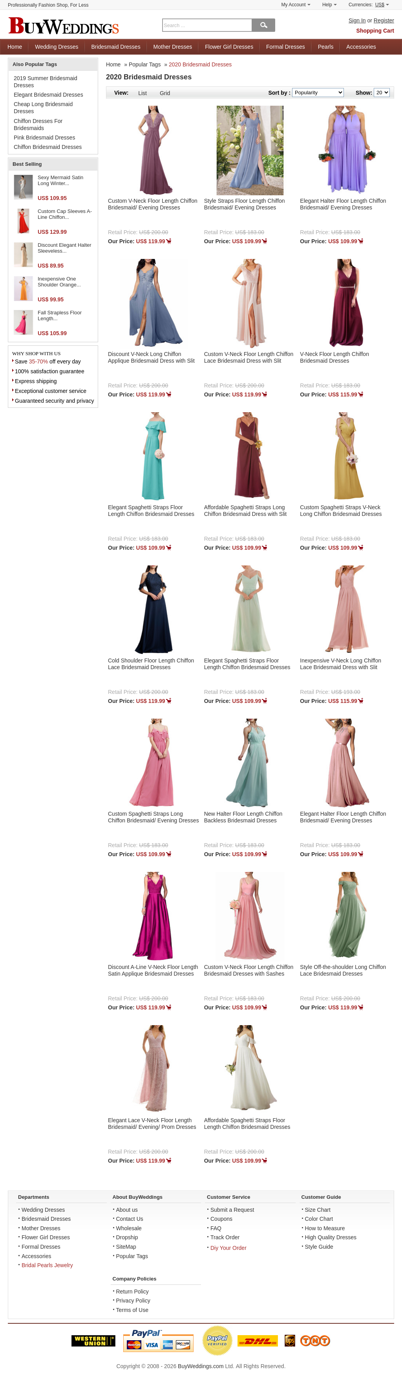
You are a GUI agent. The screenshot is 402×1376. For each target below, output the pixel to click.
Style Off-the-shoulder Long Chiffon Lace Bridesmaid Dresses (343, 970)
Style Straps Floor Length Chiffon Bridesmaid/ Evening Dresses (244, 204)
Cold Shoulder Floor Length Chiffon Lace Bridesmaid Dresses (151, 663)
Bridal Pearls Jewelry (47, 1265)
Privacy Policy (133, 1300)
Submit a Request (232, 1210)
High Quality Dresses (331, 1237)
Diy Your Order (228, 1248)
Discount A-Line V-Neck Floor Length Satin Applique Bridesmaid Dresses (153, 970)
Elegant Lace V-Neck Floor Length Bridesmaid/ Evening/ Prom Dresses (152, 1123)
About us (127, 1210)
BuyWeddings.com (200, 1366)
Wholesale (129, 1228)
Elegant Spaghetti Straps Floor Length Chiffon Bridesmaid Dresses (151, 510)
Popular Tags (145, 64)
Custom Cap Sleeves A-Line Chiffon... (65, 214)
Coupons (221, 1219)
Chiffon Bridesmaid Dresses (48, 147)
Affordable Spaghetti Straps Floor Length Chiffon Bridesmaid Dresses (247, 1123)
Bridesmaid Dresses (115, 47)
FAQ (215, 1228)
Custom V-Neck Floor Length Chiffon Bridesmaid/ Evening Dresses (152, 204)
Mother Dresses (172, 47)
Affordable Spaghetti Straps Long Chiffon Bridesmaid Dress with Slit (245, 510)
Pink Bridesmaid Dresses (44, 137)
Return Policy (132, 1291)
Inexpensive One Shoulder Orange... (59, 282)
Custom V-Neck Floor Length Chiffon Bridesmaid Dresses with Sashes (249, 970)
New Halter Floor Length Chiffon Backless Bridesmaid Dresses (243, 817)
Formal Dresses (285, 47)
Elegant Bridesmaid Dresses (48, 95)
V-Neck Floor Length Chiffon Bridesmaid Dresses (334, 357)
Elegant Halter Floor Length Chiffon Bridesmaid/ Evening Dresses (343, 204)
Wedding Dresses (56, 47)
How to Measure (325, 1228)
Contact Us (129, 1219)
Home (14, 47)
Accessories (361, 47)
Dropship (127, 1237)
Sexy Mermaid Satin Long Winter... (60, 180)
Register (384, 20)
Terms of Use (132, 1310)
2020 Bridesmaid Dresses (200, 64)
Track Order (224, 1237)
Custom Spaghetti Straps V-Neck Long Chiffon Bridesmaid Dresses (341, 510)
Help (329, 4)
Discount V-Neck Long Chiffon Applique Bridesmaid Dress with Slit (151, 357)
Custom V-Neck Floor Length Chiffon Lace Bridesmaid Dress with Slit (249, 357)
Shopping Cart (375, 31)
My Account (296, 4)
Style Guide (319, 1247)
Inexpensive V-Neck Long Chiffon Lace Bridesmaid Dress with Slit (340, 663)
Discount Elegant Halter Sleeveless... (64, 248)
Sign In (357, 20)
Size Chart (318, 1210)
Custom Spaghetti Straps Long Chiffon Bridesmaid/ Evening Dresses (153, 817)
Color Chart (319, 1219)
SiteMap (126, 1247)
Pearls (326, 47)
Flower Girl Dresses (229, 47)
